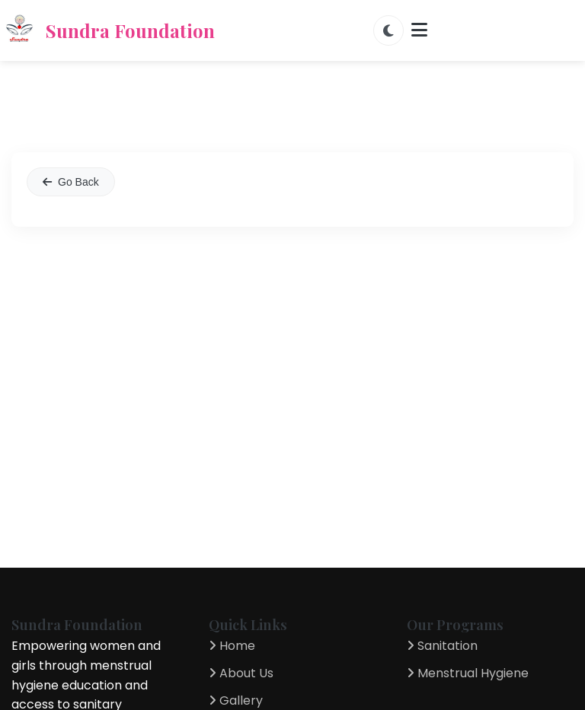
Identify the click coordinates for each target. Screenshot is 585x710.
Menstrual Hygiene (468, 673)
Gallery (236, 700)
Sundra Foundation (107, 30)
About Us (241, 673)
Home (232, 645)
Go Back (71, 182)
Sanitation (442, 645)
